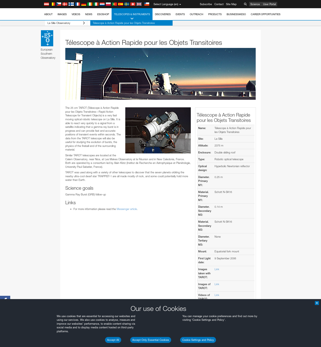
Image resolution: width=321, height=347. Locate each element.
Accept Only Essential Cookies (150, 339)
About (48, 14)
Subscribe (206, 4)
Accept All (113, 339)
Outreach (196, 14)
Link (217, 269)
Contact (219, 4)
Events (180, 14)
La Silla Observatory (63, 23)
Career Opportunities (265, 14)
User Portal (269, 4)
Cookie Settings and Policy (198, 339)
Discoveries (163, 14)
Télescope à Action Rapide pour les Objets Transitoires (117, 23)
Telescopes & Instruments (132, 16)
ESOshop (103, 14)
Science (255, 4)
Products (215, 14)
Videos (76, 14)
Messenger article (127, 209)
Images (62, 14)
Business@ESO (236, 14)
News (88, 14)
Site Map (231, 4)
